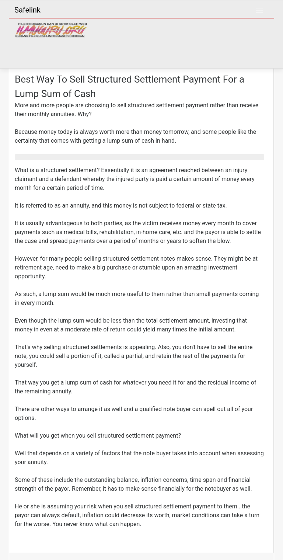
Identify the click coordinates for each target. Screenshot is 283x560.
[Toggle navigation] (259, 10)
